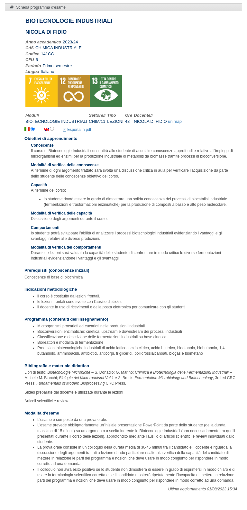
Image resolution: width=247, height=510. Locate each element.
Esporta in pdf (77, 129)
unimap (175, 121)
